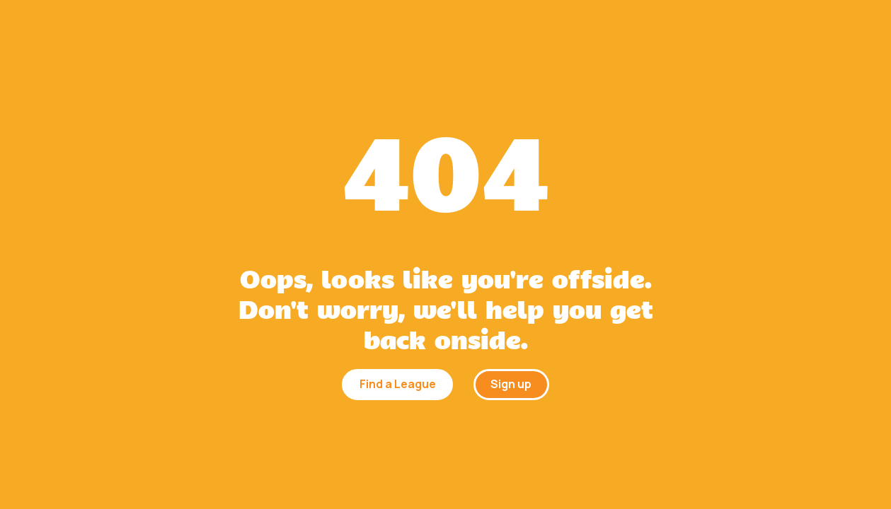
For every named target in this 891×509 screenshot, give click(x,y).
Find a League (398, 384)
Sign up (510, 384)
